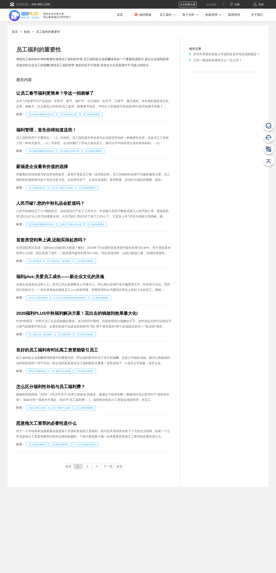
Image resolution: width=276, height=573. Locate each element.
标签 (27, 31)
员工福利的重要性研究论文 (41, 114)
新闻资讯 (234, 14)
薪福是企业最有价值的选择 (42, 166)
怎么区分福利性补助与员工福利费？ (50, 386)
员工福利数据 (34, 261)
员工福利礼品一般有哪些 (59, 261)
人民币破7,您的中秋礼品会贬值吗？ (50, 203)
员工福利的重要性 (48, 31)
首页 (120, 14)
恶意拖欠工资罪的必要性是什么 (46, 423)
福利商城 (142, 14)
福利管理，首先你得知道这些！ (46, 130)
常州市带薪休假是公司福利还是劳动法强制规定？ (226, 54)
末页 (119, 466)
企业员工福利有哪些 (38, 298)
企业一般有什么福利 (61, 408)
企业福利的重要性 (60, 444)
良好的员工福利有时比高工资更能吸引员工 (57, 350)
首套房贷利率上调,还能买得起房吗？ (51, 240)
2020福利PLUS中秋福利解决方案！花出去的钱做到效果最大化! (77, 313)
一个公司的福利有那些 (85, 444)
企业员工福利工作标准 (62, 188)
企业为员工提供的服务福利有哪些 (69, 298)
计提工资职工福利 (37, 408)
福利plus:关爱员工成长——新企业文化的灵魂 (60, 276)
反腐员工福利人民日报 (71, 224)
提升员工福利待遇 (37, 371)
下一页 (108, 466)
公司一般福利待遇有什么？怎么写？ (217, 60)
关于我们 (257, 14)
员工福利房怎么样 (68, 114)
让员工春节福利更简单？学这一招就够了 (55, 93)
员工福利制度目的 (37, 188)
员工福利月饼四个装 (69, 151)
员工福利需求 (64, 334)
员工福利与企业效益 (61, 371)
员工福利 (166, 14)
